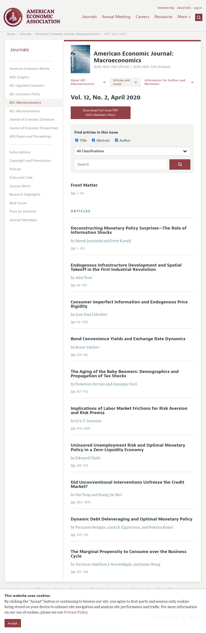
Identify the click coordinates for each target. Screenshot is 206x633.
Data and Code (21, 178)
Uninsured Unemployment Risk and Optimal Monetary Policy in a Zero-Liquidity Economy (128, 447)
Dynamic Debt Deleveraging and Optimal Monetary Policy (131, 519)
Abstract (101, 140)
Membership (166, 8)
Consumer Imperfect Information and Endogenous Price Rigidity (129, 304)
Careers (142, 16)
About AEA (184, 8)
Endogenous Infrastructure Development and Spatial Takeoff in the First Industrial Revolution (126, 267)
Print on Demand (22, 211)
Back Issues (18, 203)
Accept (12, 623)
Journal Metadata (23, 220)
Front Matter (84, 185)
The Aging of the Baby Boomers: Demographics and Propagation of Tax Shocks (125, 374)
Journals (89, 16)
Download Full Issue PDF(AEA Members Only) (100, 112)
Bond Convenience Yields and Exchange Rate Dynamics (128, 339)
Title (81, 140)
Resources (163, 16)
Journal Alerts (19, 186)
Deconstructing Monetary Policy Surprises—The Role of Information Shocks (129, 230)
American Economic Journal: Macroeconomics (67, 34)
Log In (198, 8)
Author (123, 140)
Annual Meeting (116, 16)
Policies (15, 169)
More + (184, 16)
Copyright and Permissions (30, 161)
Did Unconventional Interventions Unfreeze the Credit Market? (127, 484)
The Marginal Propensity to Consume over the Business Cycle (128, 554)
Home (11, 34)
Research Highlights (24, 194)
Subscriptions (19, 152)
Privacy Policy (75, 612)
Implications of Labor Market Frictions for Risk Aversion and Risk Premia (129, 410)
